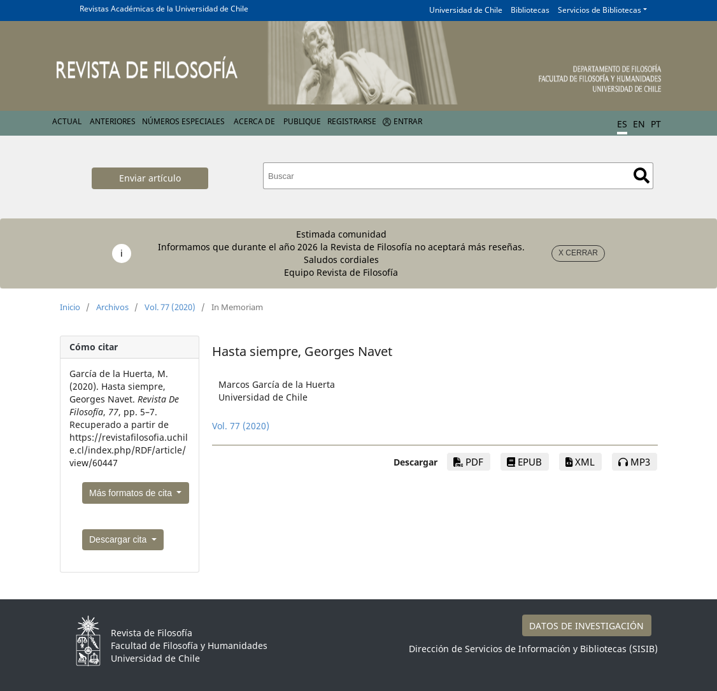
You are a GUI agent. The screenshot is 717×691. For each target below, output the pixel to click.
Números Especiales (183, 121)
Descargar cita (119, 539)
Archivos (112, 307)
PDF (468, 461)
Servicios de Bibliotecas (599, 9)
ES (622, 124)
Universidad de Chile (465, 9)
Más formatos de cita (131, 493)
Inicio (70, 307)
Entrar (408, 121)
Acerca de (254, 121)
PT (656, 124)
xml (580, 461)
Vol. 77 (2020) (170, 307)
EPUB (524, 461)
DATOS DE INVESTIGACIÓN (586, 626)
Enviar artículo (150, 178)
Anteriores (113, 121)
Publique (302, 121)
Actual (67, 121)
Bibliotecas (530, 9)
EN (639, 124)
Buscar (642, 175)
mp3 (634, 461)
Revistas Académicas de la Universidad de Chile (164, 8)
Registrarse (351, 121)
